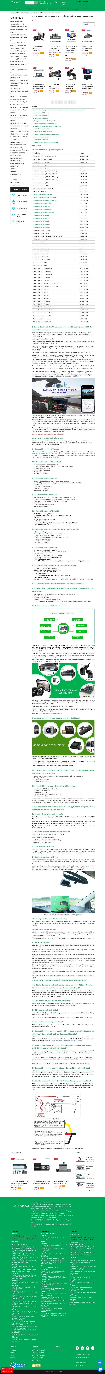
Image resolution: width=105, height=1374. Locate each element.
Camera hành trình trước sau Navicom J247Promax (87, 48)
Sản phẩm (13, 1352)
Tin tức (78, 1153)
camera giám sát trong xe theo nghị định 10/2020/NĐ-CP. (61, 1005)
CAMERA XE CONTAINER (18, 64)
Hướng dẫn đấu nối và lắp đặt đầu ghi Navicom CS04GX (18, 98)
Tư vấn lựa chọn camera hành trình (18, 71)
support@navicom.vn (82, 1357)
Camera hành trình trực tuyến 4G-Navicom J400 (70, 86)
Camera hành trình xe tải (17, 24)
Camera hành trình (17, 21)
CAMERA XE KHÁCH (16, 61)
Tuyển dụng (13, 179)
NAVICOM (59, 1351)
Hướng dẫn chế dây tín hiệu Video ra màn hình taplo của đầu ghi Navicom (19, 126)
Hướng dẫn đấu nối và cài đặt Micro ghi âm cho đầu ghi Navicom (18, 118)
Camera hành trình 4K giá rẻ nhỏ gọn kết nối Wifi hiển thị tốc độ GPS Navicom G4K (41, 1183)
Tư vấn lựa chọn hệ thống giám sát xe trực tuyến (19, 76)
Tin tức (12, 1355)
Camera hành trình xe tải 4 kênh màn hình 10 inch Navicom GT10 (39, 86)
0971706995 (80, 1366)
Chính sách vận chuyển (38, 1350)
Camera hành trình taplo (17, 48)
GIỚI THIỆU (13, 169)
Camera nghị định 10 (17, 53)
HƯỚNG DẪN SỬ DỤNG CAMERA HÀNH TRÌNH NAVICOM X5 (17, 163)
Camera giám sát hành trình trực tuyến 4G (19, 31)
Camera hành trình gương (17, 51)
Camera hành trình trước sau (18, 26)
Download (14, 85)
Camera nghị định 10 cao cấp (18, 56)
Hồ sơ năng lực (14, 182)
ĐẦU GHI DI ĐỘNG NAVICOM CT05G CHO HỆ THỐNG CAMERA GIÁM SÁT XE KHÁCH (90, 1167)
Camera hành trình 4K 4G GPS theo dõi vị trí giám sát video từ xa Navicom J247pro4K (19, 1183)
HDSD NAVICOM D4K (16, 158)
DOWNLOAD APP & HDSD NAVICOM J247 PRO (18, 146)
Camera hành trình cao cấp (18, 35)
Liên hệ (12, 177)
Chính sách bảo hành (38, 1352)
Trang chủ (13, 13)
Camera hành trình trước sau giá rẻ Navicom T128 (38, 48)
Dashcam (54, 332)
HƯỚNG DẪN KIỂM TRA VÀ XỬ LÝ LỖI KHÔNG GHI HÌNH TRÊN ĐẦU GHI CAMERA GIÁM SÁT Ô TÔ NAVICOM (19, 135)
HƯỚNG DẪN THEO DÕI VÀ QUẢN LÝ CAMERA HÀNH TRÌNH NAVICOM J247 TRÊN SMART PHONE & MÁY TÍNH (90, 1184)
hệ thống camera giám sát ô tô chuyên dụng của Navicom (68, 1040)
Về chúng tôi (13, 171)
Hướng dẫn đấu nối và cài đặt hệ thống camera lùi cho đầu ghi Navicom (19, 110)
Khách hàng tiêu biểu (16, 174)
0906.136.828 (7, 1371)
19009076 (85, 1)
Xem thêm (92, 1191)
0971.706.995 (7, 1368)
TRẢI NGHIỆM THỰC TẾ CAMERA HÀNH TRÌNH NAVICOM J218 (90, 1176)
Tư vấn (12, 67)
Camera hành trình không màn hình (18, 39)
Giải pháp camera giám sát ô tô (19, 83)
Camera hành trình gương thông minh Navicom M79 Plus (54, 86)
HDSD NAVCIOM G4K (16, 142)
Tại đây (21, 1241)
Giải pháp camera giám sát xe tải (19, 80)
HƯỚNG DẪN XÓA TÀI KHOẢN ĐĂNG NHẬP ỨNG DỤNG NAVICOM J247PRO (19, 152)
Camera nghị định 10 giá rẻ (18, 59)
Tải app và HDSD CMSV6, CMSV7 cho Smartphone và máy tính (19, 91)
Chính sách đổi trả (37, 1360)
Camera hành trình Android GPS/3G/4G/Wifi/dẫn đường (18, 44)
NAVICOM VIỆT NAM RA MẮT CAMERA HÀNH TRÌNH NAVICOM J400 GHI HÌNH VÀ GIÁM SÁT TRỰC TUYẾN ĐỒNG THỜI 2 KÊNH (90, 1159)
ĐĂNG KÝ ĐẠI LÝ (15, 185)
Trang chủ (13, 1350)
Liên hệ (12, 1357)
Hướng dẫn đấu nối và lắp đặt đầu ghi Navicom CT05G (18, 103)
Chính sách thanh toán (38, 1355)
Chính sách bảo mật (37, 1357)
